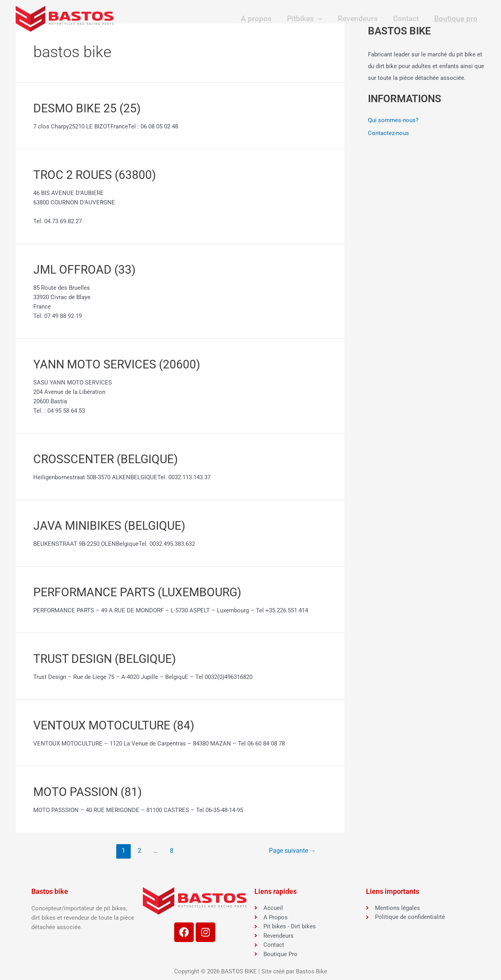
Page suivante (292, 850)
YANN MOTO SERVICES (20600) (116, 364)
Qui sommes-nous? (393, 120)
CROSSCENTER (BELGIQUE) (105, 459)
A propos (258, 18)
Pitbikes (306, 18)
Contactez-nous (388, 133)
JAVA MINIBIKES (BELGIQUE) (109, 525)
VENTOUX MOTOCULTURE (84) (113, 725)
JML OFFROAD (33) (84, 269)
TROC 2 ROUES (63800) (94, 175)
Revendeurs (359, 18)
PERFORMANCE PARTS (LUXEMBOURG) (137, 592)
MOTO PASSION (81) (87, 792)
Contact (407, 18)
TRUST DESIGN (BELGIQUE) (104, 659)
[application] (320, 18)
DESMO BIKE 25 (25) (87, 108)
